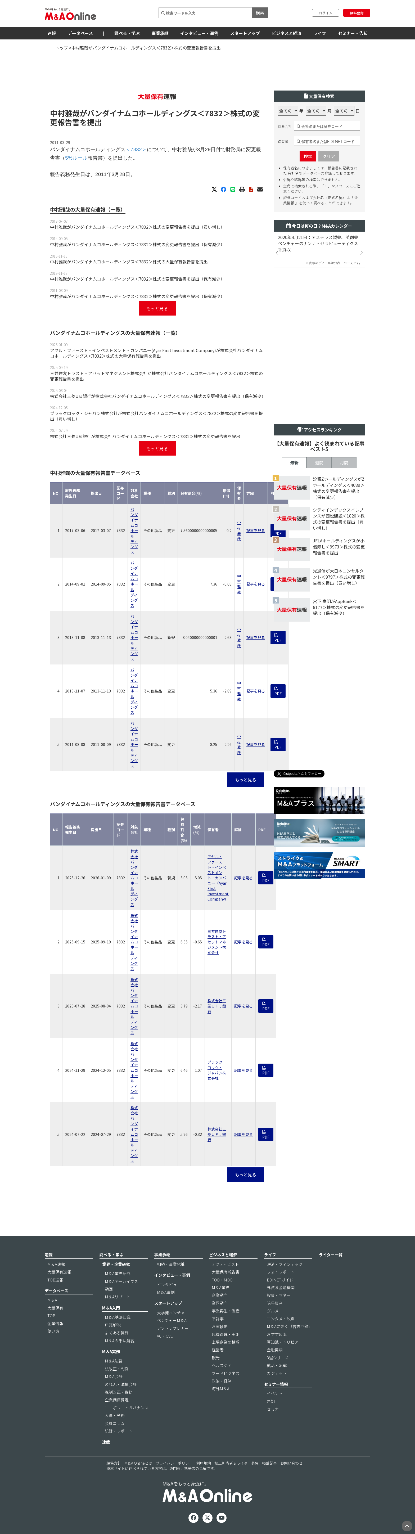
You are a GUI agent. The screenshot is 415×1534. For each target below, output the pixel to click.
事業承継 (160, 33)
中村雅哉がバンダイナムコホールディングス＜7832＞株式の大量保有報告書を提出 (129, 261)
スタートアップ (245, 33)
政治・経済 (222, 1381)
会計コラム (115, 1423)
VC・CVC (165, 1336)
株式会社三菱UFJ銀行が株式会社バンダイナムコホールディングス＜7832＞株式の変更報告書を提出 (145, 436)
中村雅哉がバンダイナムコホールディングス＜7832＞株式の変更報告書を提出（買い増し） (137, 227)
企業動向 (220, 1295)
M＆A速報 (56, 1264)
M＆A (52, 1300)
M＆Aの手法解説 (119, 1340)
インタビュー (169, 1284)
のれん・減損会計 (121, 1384)
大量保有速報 (59, 1272)
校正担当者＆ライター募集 (236, 1463)
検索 (260, 12)
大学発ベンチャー (173, 1312)
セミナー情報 (276, 1384)
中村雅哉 (239, 530)
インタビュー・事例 (199, 33)
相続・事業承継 (171, 1264)
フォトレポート (281, 1272)
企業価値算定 (117, 1399)
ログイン (325, 12)
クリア (328, 156)
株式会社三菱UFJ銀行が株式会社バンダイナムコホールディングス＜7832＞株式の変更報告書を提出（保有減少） (158, 396)
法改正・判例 (117, 1368)
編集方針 (113, 1463)
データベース (80, 33)
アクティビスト (225, 1264)
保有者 (283, 141)
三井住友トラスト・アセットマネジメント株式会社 (217, 942)
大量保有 (55, 1308)
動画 (109, 1289)
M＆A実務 (111, 1351)
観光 (216, 1357)
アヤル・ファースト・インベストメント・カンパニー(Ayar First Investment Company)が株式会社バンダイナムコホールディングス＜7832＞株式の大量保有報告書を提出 (156, 353)
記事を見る (255, 530)
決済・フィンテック (285, 1264)
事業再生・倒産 (226, 1310)
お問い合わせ (291, 1463)
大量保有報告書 (226, 1272)
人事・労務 (115, 1415)
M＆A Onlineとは (138, 1463)
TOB (51, 1315)
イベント (275, 1393)
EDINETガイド (280, 1280)
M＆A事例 (166, 1292)
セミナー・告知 (353, 33)
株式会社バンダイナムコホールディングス (134, 877)
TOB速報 (55, 1280)
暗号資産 (275, 1303)
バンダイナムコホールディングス (134, 531)
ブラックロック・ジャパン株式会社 (217, 1070)
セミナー (275, 1409)
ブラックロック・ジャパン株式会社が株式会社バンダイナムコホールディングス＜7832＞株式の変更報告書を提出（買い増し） (156, 416)
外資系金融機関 (281, 1287)
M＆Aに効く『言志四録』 (289, 1326)
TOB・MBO (222, 1280)
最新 (294, 462)
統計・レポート (119, 1431)
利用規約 (203, 1463)
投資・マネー (279, 1295)
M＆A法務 (114, 1361)
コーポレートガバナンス (126, 1407)
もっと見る (157, 308)
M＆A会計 (114, 1376)
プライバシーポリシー (174, 1463)
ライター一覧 (330, 1254)
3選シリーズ (277, 1357)
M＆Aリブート (117, 1296)
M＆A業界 (220, 1287)
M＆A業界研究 (117, 1273)
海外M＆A (220, 1388)
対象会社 (285, 126)
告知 (271, 1401)
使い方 (53, 1331)
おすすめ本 (277, 1334)
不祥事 (218, 1318)
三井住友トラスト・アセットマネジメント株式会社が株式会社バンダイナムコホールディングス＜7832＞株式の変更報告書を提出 (156, 376)
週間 (319, 462)
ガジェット (277, 1373)
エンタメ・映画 (281, 1318)
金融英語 (275, 1349)
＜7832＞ (213, 113)
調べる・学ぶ (127, 33)
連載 (106, 1442)
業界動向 (220, 1303)
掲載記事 (269, 1463)
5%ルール (76, 158)
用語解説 (113, 1325)
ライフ (319, 33)
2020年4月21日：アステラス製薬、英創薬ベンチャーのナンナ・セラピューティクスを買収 (318, 243)
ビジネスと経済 (286, 33)
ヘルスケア (222, 1365)
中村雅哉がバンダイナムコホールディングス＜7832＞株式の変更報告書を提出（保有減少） (137, 244)
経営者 (218, 1349)
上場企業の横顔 (226, 1342)
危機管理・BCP (226, 1334)
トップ (61, 47)
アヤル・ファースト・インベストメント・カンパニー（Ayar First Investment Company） (218, 878)
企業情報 (55, 1323)
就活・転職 (277, 1365)
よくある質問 (117, 1332)
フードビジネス (226, 1373)
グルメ (273, 1310)
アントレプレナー (172, 1328)
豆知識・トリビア (283, 1342)
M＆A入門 (111, 1308)
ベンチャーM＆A (172, 1320)
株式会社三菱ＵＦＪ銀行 (217, 1006)
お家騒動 (220, 1326)
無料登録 (357, 12)
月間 (344, 462)
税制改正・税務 (119, 1392)
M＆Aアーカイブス (121, 1281)
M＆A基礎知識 (117, 1317)
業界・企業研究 (116, 1264)
